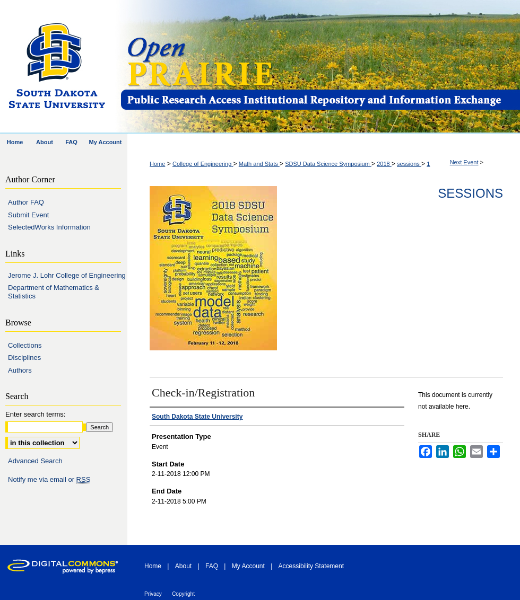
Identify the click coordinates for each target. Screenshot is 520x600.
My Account (248, 566)
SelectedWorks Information (49, 227)
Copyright (183, 594)
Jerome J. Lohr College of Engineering (67, 275)
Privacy (153, 594)
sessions (409, 164)
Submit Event (28, 215)
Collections (25, 345)
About (183, 566)
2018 (384, 164)
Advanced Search (35, 461)
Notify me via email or (49, 479)
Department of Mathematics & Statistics (53, 292)
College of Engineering (202, 164)
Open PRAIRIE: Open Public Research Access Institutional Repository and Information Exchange (319, 67)
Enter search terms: (35, 414)
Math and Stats (259, 164)
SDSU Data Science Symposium (328, 164)
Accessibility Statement (311, 566)
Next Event (464, 162)
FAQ (211, 566)
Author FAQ (26, 202)
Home (157, 164)
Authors (20, 370)
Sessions (470, 193)
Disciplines (24, 357)
